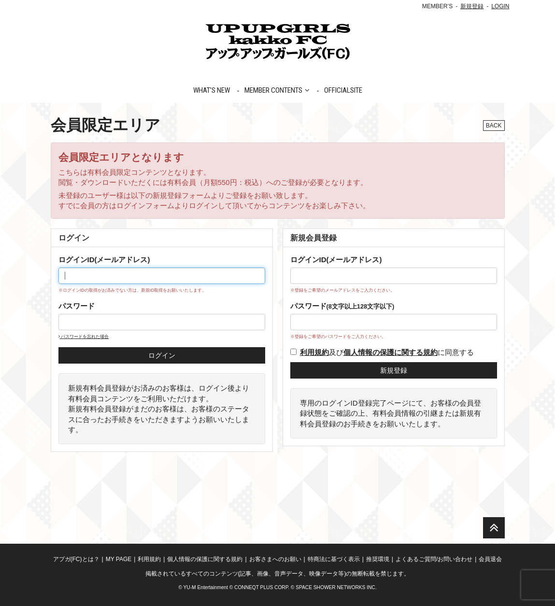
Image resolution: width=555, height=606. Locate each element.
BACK (494, 125)
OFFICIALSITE (343, 90)
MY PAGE (119, 559)
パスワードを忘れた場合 (83, 336)
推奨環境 (377, 559)
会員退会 (490, 559)
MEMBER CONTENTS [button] (277, 90)
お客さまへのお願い (275, 559)
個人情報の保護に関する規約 (204, 559)
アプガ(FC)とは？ (76, 559)
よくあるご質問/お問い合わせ (434, 559)
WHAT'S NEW (211, 90)
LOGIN (500, 6)
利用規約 (149, 559)
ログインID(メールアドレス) (104, 259)
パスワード (76, 306)
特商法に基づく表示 (334, 559)
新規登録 (472, 6)
